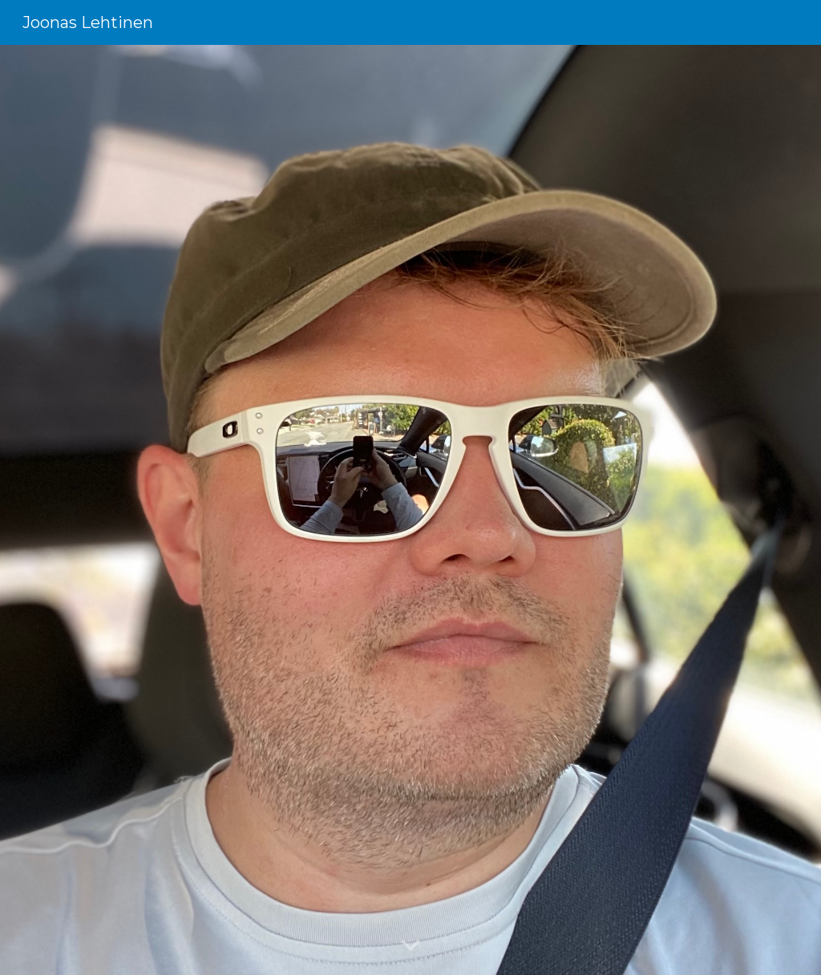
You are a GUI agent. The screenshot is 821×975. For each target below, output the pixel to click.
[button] (410, 946)
